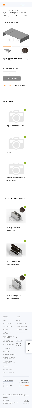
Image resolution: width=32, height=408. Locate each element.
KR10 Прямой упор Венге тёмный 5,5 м (16, 16)
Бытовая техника (7, 366)
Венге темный (18, 14)
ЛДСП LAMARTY (7, 323)
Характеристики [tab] (19, 85)
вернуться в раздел (11, 22)
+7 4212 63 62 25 (23, 380)
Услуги (4, 320)
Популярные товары (21, 323)
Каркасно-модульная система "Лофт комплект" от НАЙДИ (9, 362)
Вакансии (19, 343)
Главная (5, 10)
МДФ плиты (6, 351)
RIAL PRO (23, 12)
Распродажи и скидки (21, 326)
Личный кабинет (22, 4)
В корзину (13, 78)
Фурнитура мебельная (8, 372)
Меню (4, 4)
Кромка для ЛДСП (7, 326)
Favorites (27, 60)
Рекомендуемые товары (22, 329)
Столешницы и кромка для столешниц (8, 337)
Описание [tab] (7, 85)
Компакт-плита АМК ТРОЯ (9, 348)
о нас (17, 337)
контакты (19, 345)
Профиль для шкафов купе (12, 12)
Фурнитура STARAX (7, 369)
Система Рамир (8, 14)
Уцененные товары (20, 332)
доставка (19, 340)
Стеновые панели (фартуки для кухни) (8, 341)
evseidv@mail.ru (24, 382)
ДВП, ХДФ (5, 329)
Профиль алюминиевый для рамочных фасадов (9, 358)
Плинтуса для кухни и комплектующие (8, 345)
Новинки (18, 320)
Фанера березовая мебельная (7, 333)
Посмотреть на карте (8, 403)
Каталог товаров (13, 10)
